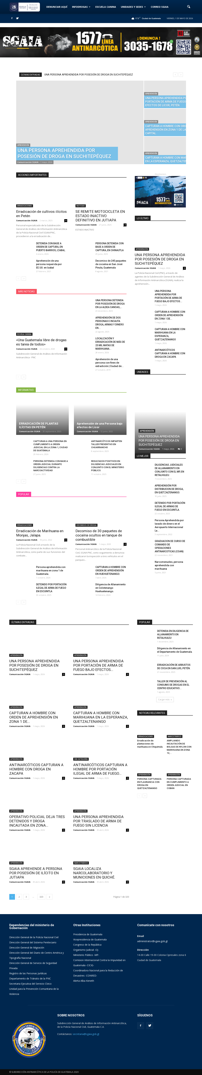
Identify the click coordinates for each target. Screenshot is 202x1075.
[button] (189, 7)
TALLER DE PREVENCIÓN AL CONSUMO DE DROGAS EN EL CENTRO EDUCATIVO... (173, 685)
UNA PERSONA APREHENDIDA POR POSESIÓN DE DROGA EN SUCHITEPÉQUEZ (88, 74)
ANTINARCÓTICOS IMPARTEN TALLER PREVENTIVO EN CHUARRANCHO (106, 444)
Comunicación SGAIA (28, 162)
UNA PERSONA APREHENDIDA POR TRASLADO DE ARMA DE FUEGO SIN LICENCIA (98, 821)
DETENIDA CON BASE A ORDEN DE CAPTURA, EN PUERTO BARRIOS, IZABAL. (51, 247)
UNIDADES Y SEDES (133, 6)
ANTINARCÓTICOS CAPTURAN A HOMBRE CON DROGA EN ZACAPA (170, 353)
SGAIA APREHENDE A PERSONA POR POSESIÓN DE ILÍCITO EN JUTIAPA (35, 873)
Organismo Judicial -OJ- (86, 949)
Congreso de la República (87, 944)
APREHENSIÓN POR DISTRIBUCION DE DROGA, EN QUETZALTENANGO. (169, 489)
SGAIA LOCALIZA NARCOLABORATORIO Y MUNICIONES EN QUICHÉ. (94, 873)
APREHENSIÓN (23, 145)
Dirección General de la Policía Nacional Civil (33, 937)
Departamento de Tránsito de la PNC (30, 978)
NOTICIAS (81, 206)
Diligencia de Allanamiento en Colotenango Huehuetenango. (110, 588)
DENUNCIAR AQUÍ (56, 6)
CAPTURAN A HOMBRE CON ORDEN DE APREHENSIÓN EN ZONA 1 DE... (170, 315)
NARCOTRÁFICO (81, 863)
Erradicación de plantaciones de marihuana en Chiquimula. (150, 743)
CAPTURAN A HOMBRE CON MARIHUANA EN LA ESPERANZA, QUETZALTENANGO (100, 717)
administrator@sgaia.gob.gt (152, 941)
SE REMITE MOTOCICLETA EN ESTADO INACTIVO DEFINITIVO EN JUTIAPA (100, 216)
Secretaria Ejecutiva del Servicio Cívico (30, 983)
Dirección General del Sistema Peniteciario (32, 942)
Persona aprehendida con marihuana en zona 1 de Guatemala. (50, 570)
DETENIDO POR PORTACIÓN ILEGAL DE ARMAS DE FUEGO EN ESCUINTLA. (170, 506)
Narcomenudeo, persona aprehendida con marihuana (169, 565)
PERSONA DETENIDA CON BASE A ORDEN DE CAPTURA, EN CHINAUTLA (109, 247)
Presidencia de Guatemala (87, 934)
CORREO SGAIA (159, 6)
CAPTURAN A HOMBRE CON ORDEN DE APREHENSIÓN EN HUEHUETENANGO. (110, 570)
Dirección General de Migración (26, 947)
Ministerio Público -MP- (86, 955)
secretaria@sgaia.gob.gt (86, 1034)
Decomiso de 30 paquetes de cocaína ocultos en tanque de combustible (98, 535)
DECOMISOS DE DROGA (86, 525)
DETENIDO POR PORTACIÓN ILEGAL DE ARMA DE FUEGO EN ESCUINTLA (51, 588)
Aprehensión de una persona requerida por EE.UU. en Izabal (49, 264)
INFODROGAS (81, 6)
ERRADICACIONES (24, 206)
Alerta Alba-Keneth (83, 980)
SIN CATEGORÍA (81, 759)
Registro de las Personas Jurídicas (28, 973)
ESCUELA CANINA (105, 6)
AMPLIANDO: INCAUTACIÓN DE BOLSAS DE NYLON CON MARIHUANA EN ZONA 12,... (179, 746)
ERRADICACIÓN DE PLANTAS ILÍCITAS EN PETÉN (38, 425)
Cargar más (165, 699)
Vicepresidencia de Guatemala (90, 939)
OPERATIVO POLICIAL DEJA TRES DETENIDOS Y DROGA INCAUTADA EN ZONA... (37, 821)
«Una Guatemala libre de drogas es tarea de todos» (41, 342)
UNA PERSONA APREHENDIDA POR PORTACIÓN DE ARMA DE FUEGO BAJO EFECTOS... (98, 665)
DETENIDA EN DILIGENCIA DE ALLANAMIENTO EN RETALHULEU (173, 634)
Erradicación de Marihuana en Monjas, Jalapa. (39, 533)
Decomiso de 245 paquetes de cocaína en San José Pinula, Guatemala (110, 264)
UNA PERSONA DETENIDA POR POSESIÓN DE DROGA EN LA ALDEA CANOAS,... (110, 304)
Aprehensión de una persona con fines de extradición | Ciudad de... (109, 363)
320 (41, 896)
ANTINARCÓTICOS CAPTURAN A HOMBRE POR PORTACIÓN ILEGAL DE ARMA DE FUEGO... (100, 769)
